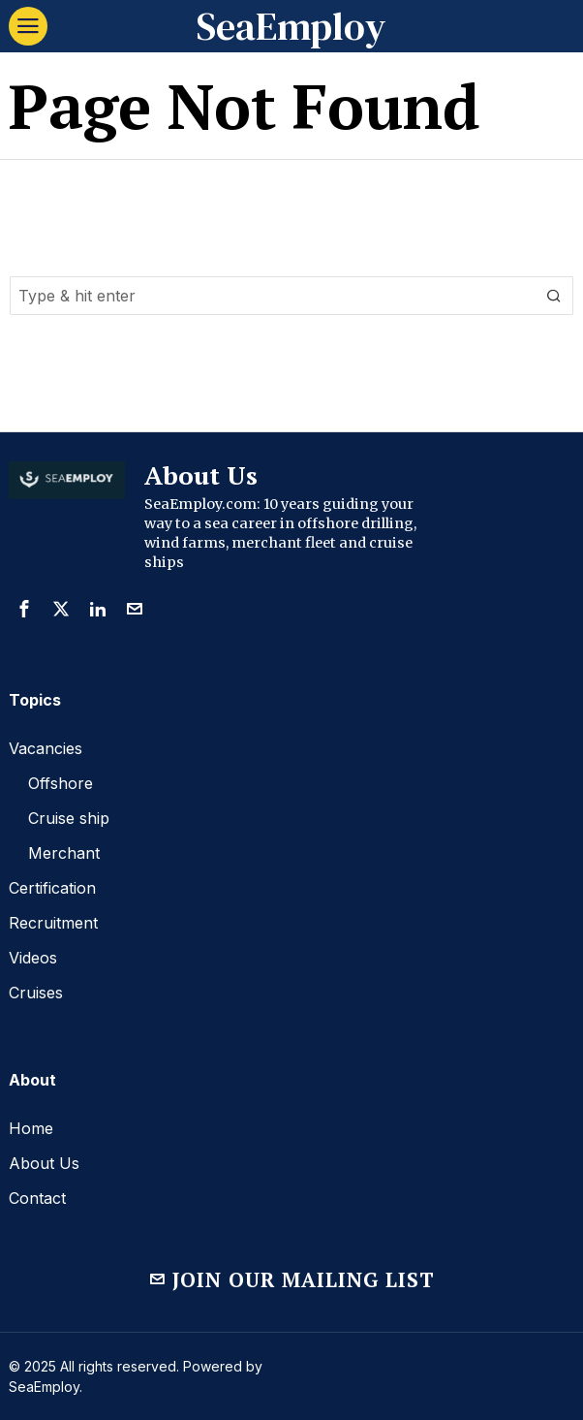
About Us (44, 1163)
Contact (37, 1198)
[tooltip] (24, 608)
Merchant (64, 853)
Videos (33, 957)
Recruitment (53, 922)
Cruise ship (68, 818)
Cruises (36, 992)
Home (31, 1128)
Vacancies (45, 748)
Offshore (60, 783)
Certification (52, 888)
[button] (554, 295)
